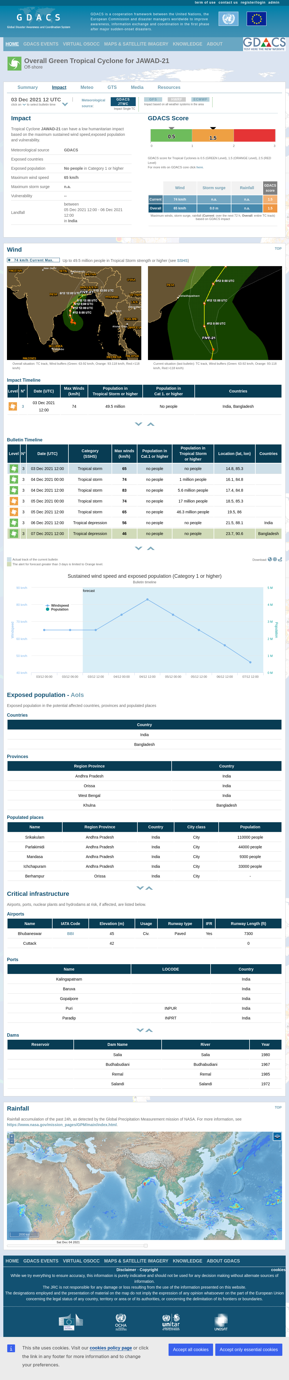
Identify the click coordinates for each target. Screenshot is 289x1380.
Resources (169, 87)
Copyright (149, 1265)
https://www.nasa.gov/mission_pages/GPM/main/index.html (62, 1120)
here (199, 167)
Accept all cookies (191, 1349)
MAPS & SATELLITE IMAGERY (136, 44)
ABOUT (215, 44)
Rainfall (247, 188)
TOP (278, 249)
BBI (70, 933)
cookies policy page (111, 1348)
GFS (153, 99)
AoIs (77, 694)
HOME (12, 44)
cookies (278, 1265)
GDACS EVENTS (40, 44)
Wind (180, 188)
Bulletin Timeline (25, 440)
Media (137, 87)
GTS (112, 87)
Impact (59, 87)
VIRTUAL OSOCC (81, 44)
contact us (228, 2)
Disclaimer (126, 1265)
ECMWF (200, 99)
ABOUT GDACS (223, 1256)
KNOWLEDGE (187, 44)
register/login (253, 2)
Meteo (87, 87)
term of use (205, 2)
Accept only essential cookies (249, 1349)
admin (274, 2)
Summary (28, 87)
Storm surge (213, 188)
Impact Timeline (24, 380)
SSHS (182, 260)
